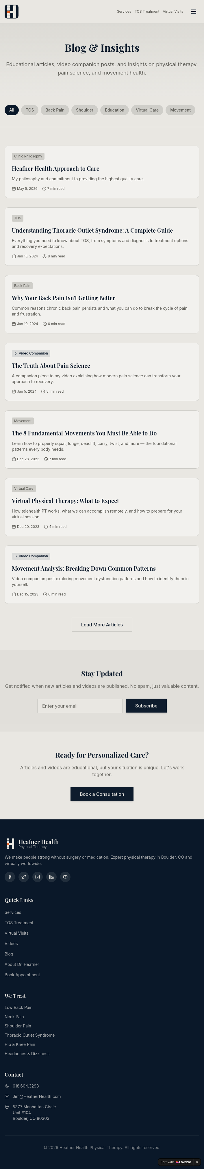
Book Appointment (22, 974)
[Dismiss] (197, 1162)
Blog (9, 953)
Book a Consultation (102, 795)
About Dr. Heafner (22, 964)
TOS (30, 109)
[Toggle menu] (193, 11)
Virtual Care (147, 109)
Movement (180, 109)
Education (114, 109)
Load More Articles (102, 625)
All (11, 109)
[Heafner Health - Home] (11, 11)
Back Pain (54, 109)
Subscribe (146, 707)
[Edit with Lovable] (175, 1162)
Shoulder (84, 109)
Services (124, 11)
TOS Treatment (147, 11)
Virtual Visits (173, 11)
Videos (11, 943)
